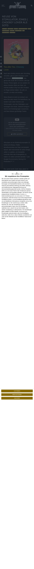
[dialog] (17, 370)
